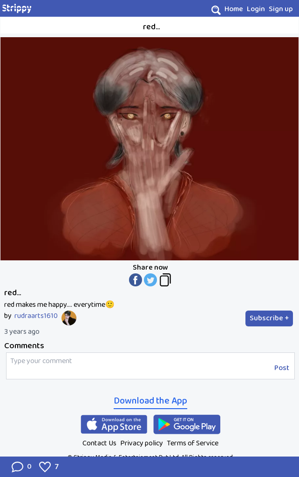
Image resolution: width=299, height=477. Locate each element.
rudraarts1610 (36, 316)
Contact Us (99, 443)
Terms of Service (192, 443)
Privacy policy (141, 443)
